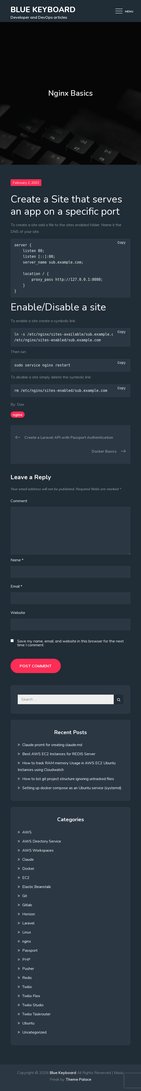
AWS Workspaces (38, 850)
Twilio (27, 987)
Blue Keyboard (43, 10)
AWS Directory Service (41, 841)
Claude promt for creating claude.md (52, 745)
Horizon (28, 914)
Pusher (28, 968)
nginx (18, 414)
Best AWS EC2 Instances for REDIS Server (58, 754)
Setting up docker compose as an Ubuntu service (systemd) (71, 788)
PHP (26, 959)
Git (24, 896)
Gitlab (27, 905)
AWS (27, 832)
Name (17, 559)
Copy (122, 242)
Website (18, 612)
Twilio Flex (31, 996)
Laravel (28, 923)
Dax (20, 404)
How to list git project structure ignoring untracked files (68, 779)
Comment (19, 500)
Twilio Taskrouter (36, 1014)
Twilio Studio (33, 1005)
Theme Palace (78, 1079)
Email (16, 586)
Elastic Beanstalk (36, 886)
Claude (28, 859)
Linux (26, 932)
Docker (28, 868)
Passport (30, 950)
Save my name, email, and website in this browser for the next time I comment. (70, 643)
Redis (27, 977)
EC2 (25, 877)
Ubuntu (28, 1023)
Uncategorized (34, 1032)
